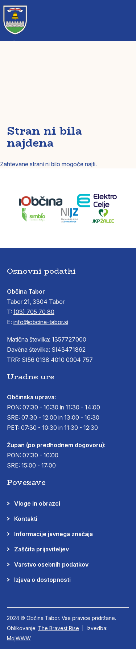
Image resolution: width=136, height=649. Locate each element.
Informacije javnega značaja (53, 534)
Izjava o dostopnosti (42, 579)
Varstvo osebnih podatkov (51, 564)
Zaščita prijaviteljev (41, 549)
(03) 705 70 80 (33, 311)
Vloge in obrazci (37, 503)
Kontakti (25, 518)
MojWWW (19, 638)
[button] (125, 14)
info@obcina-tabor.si (40, 322)
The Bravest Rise (58, 628)
